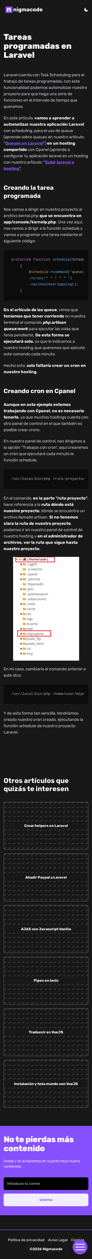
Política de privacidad (26, 1240)
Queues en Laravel (24, 143)
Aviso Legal (58, 1240)
